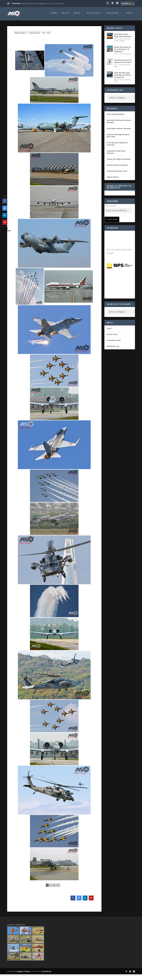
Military (122, 42)
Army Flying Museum (116, 116)
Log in (109, 330)
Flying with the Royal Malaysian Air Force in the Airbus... (43, 3)
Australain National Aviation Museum (119, 123)
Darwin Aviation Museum (117, 167)
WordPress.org (113, 348)
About (65, 15)
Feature (116, 42)
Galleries (93, 15)
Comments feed (114, 342)
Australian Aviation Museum (119, 130)
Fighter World (112, 179)
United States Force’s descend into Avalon (123, 63)
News (77, 15)
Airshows (112, 15)
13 (58, 887)
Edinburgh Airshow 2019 (117, 173)
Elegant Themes (23, 973)
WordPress (46, 973)
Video (129, 15)
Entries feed (112, 336)
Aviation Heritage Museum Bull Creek (118, 137)
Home (54, 15)
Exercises (128, 41)
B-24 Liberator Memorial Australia (117, 145)
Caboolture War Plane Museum (116, 153)
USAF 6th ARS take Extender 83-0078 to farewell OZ (122, 76)
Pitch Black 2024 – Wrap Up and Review (122, 37)
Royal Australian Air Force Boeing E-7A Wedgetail (122, 51)
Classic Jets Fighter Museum (119, 161)
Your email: (110, 207)
